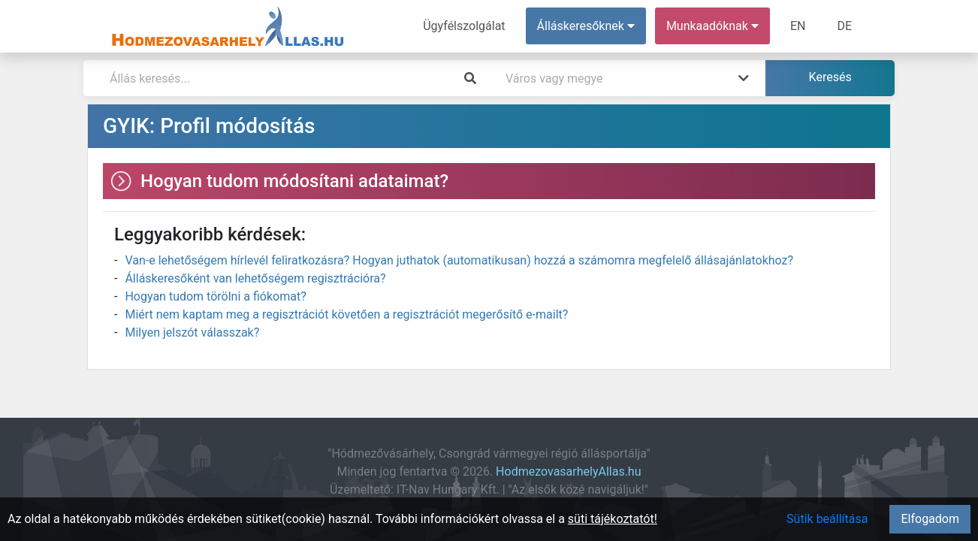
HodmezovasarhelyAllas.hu (568, 471)
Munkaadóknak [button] (712, 26)
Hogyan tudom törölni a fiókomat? (215, 296)
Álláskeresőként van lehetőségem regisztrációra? (255, 278)
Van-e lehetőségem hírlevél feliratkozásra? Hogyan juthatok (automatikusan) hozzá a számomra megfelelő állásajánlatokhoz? (459, 260)
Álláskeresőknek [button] (586, 26)
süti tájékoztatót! (612, 519)
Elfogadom (930, 519)
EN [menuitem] (798, 26)
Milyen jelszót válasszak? (192, 332)
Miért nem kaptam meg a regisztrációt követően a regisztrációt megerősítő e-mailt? (346, 314)
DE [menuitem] (844, 26)
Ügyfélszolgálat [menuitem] (464, 26)
